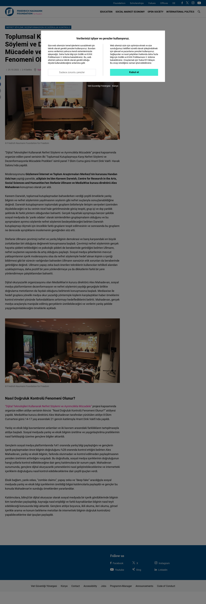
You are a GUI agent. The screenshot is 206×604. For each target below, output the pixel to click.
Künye (115, 85)
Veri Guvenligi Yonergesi (99, 85)
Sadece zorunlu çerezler (72, 72)
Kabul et (134, 72)
